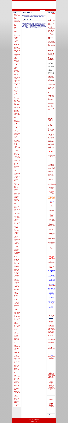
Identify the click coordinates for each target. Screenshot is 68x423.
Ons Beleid (18, 10)
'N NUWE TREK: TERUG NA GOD (51, 267)
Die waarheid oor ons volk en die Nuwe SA (51, 353)
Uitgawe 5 (51, 205)
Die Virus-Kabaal (51, 10)
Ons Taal (33, 10)
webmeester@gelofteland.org (51, 157)
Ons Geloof (29, 10)
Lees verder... (51, 318)
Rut (51, 384)
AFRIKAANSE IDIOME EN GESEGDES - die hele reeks (51, 407)
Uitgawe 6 (51, 206)
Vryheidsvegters (50, 109)
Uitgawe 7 (51, 207)
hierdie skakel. (52, 33)
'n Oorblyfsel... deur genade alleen (51, 357)
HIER (53, 59)
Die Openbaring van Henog (51, 375)
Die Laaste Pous (51, 382)
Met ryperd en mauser (51, 379)
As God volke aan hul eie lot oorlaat (51, 351)
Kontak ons (32, 421)
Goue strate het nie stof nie (51, 380)
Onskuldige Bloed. (51, 120)
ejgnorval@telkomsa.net (51, 22)
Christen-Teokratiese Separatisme (51, 358)
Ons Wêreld (42, 10)
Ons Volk (26, 10)
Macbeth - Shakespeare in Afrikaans (51, 378)
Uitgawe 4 (51, 204)
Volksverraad (49, 354)
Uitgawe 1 (51, 202)
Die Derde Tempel (51, 376)
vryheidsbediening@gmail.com (52, 285)
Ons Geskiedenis (38, 10)
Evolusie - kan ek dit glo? (51, 366)
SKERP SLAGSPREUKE (51, 399)
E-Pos (24, 20)
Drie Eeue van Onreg (51, 385)
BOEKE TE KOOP (51, 313)
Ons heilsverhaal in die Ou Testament (51, 364)
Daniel (51, 365)
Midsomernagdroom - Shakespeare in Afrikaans (51, 374)
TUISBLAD (14, 10)
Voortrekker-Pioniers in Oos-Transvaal (51, 389)
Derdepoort (51, 381)
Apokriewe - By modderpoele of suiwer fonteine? (51, 372)
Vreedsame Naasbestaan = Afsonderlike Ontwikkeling (51, 361)
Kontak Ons (46, 10)
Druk (22, 20)
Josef (51, 383)
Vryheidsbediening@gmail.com (52, 184)
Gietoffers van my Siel (51, 308)
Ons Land (22, 10)
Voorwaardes (35, 421)
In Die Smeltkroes (50, 132)
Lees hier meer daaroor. (51, 101)
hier (54, 35)
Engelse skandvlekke (51, 387)
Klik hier (49, 337)
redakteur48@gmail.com (51, 196)
